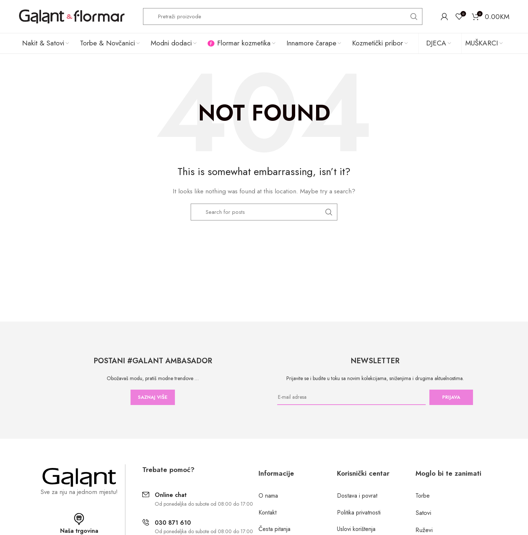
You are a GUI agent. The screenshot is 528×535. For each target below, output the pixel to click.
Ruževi (424, 529)
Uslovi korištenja (356, 529)
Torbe (422, 495)
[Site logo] (72, 16)
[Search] (282, 16)
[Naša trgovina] (79, 519)
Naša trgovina (79, 531)
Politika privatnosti (359, 512)
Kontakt (267, 512)
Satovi (423, 512)
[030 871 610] (145, 522)
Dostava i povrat (357, 495)
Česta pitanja (274, 529)
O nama (268, 495)
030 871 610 (173, 523)
